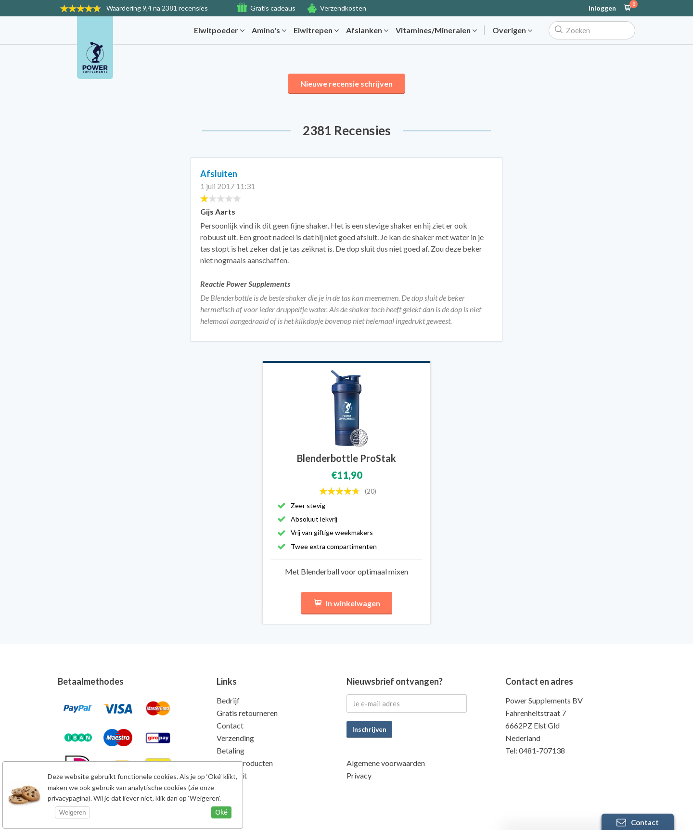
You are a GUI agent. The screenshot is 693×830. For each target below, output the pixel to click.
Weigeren (72, 812)
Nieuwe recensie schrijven (346, 83)
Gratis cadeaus (272, 8)
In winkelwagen (346, 603)
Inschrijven (369, 729)
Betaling (230, 750)
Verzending (235, 737)
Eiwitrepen (316, 30)
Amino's (269, 30)
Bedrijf (228, 700)
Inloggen (602, 8)
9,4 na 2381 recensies (157, 8)
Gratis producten (245, 762)
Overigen (512, 30)
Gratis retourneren (247, 712)
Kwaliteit (232, 775)
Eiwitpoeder (219, 30)
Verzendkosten (343, 8)
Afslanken (367, 30)
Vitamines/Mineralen (436, 30)
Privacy (359, 775)
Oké (221, 812)
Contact (230, 725)
